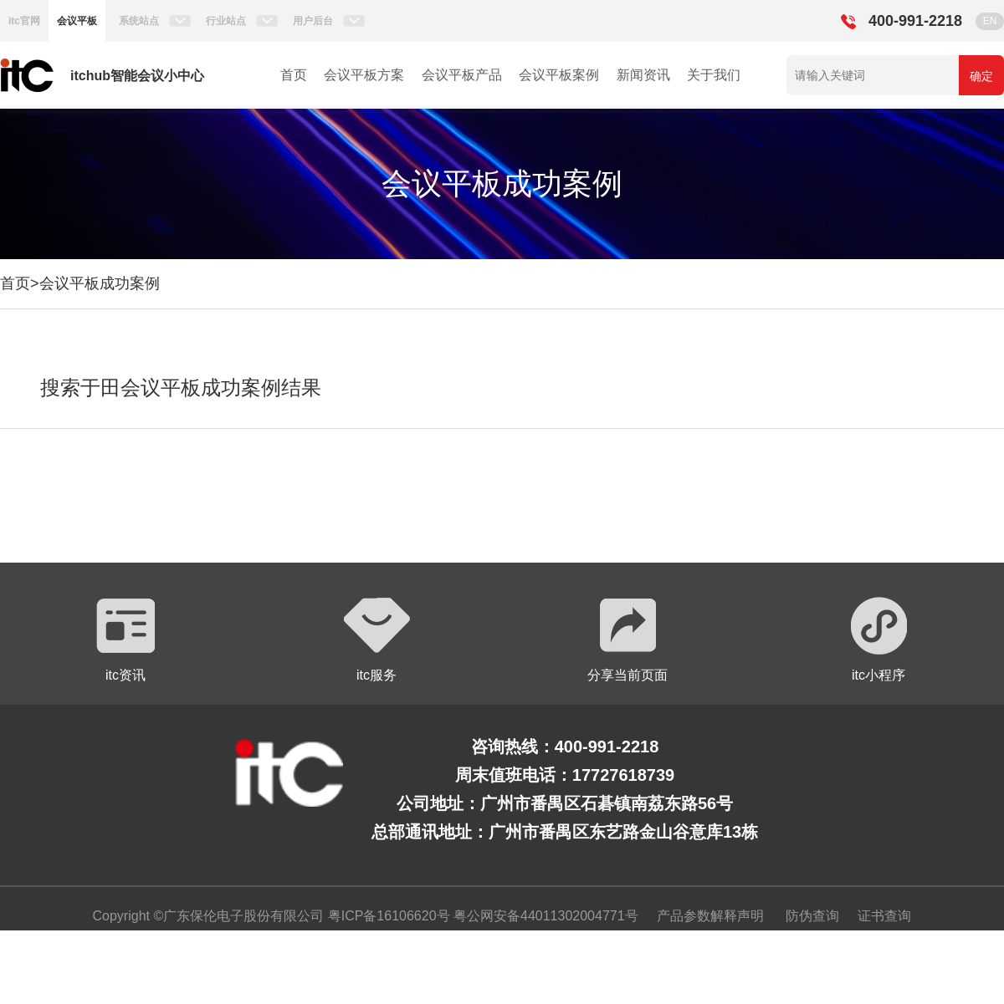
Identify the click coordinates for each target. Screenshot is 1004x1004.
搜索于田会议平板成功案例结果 (180, 387)
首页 (293, 75)
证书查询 (884, 916)
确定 (981, 76)
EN (990, 21)
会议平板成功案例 (99, 283)
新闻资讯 (643, 75)
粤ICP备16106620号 (386, 916)
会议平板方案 (364, 75)
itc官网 (24, 21)
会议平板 (77, 21)
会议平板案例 (559, 75)
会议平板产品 (462, 75)
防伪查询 (812, 916)
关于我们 (713, 75)
